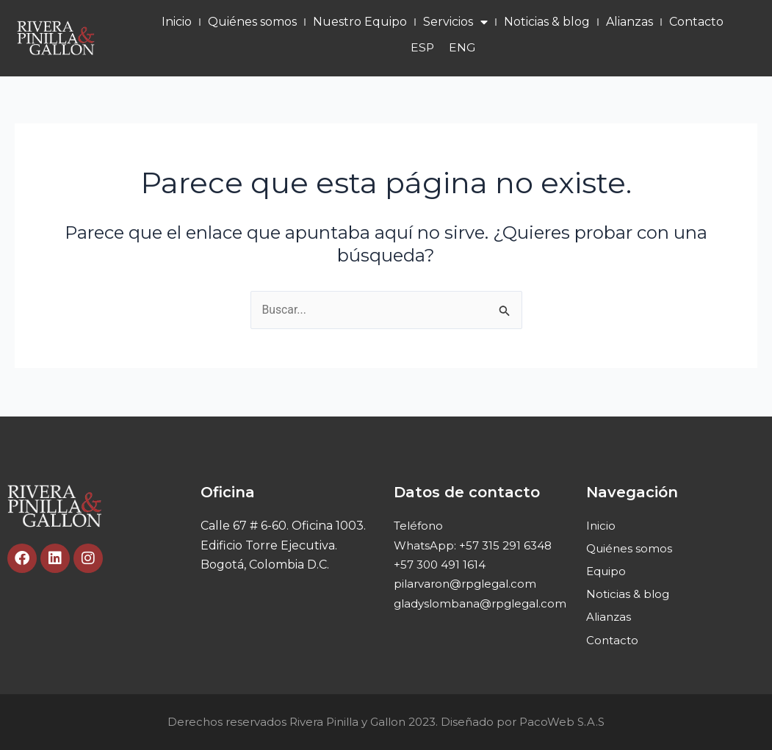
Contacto (696, 22)
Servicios (455, 22)
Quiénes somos (252, 22)
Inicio (177, 22)
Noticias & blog (547, 22)
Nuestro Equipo (360, 22)
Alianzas (629, 22)
